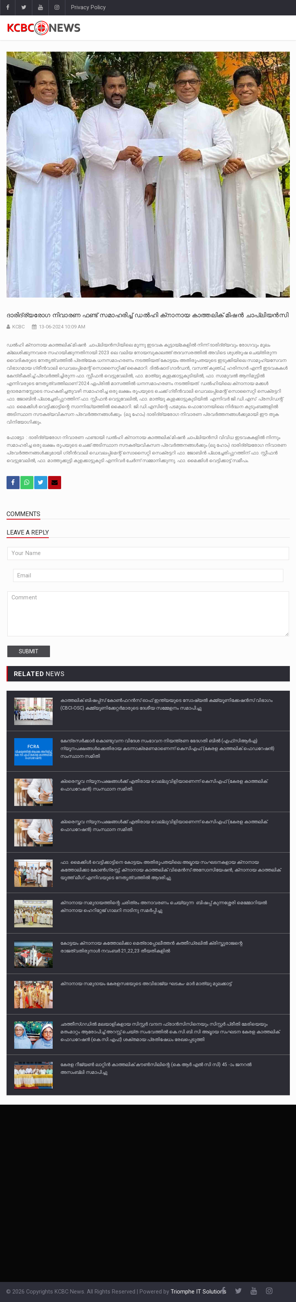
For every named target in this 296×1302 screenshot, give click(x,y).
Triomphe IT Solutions (198, 1292)
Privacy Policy (88, 7)
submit (28, 651)
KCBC (18, 327)
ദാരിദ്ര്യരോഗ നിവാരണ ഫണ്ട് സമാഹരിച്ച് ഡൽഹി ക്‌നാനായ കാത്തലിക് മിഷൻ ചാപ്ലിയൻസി (147, 315)
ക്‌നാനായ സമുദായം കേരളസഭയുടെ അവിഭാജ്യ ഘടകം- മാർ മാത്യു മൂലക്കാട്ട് (145, 983)
